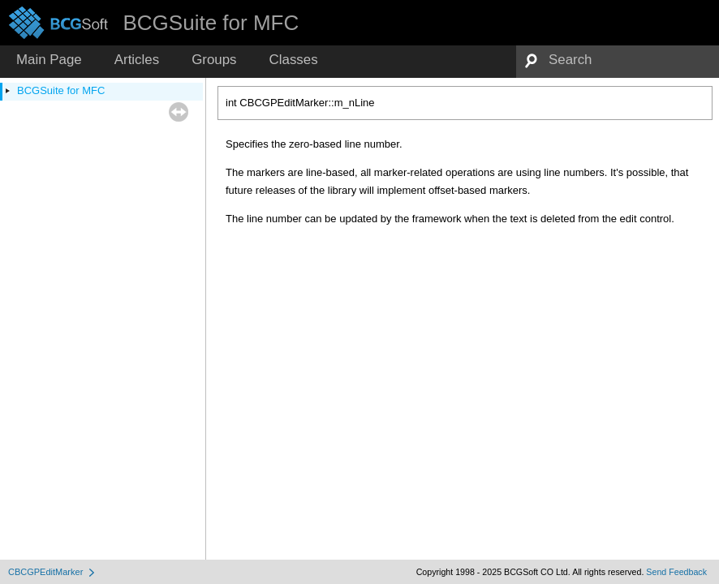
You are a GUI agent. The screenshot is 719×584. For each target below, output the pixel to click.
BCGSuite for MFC (61, 90)
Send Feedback (676, 572)
